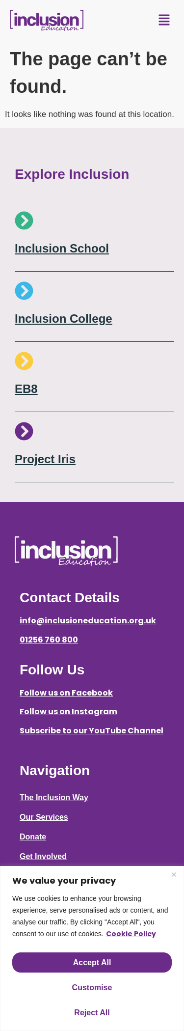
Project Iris (45, 459)
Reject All (91, 1012)
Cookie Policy (131, 934)
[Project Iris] (24, 431)
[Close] (174, 874)
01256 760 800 (49, 639)
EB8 (26, 388)
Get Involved (43, 856)
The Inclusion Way (54, 797)
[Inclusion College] (24, 290)
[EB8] (24, 361)
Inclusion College (63, 318)
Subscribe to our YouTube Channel (91, 730)
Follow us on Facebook (66, 692)
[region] (92, 948)
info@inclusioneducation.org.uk (88, 620)
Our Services (44, 817)
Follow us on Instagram (68, 711)
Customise (92, 987)
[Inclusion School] (24, 220)
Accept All (92, 962)
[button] (164, 20)
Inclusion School (62, 248)
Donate (33, 837)
